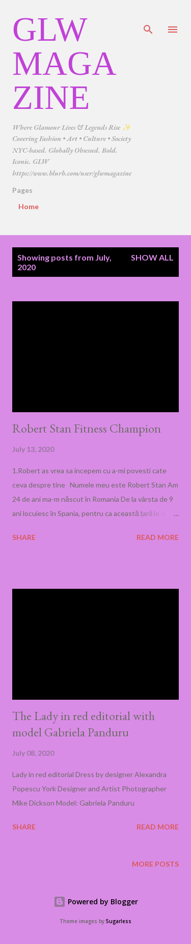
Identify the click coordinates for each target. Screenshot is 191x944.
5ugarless (118, 921)
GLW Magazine (64, 63)
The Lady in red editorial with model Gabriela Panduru (83, 724)
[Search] (148, 18)
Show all (152, 257)
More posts (155, 864)
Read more (158, 537)
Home (28, 206)
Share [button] (24, 537)
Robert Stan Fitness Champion (86, 428)
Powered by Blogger (95, 901)
